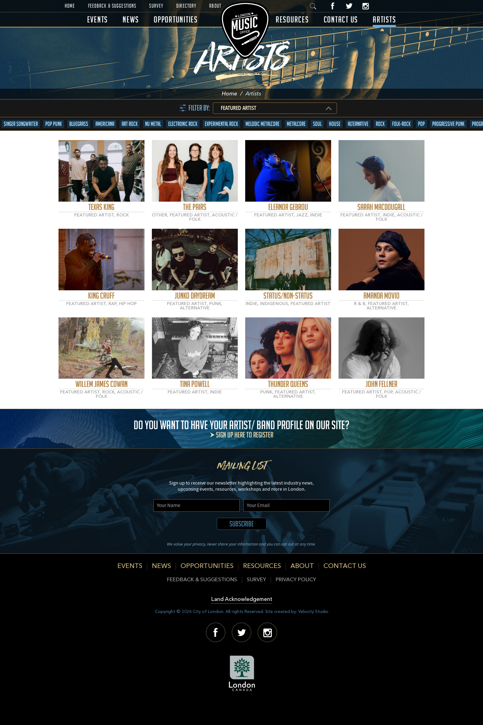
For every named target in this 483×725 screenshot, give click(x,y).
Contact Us (341, 19)
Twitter (348, 6)
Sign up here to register (244, 455)
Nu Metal (153, 144)
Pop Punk (53, 144)
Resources (292, 19)
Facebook (332, 6)
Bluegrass (78, 144)
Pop (421, 144)
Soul (317, 144)
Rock (380, 144)
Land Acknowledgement (241, 619)
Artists (384, 19)
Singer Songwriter (21, 144)
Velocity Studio (313, 631)
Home (70, 6)
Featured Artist (238, 128)
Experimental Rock (221, 144)
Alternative (358, 144)
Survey (156, 6)
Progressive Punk (448, 144)
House (334, 144)
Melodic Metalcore (262, 144)
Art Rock (130, 144)
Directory (186, 6)
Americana (104, 144)
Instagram (364, 6)
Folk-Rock (401, 144)
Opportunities (176, 19)
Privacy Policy (296, 599)
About (215, 6)
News (131, 19)
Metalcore (296, 144)
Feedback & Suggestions (112, 6)
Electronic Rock (182, 144)
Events (97, 19)
